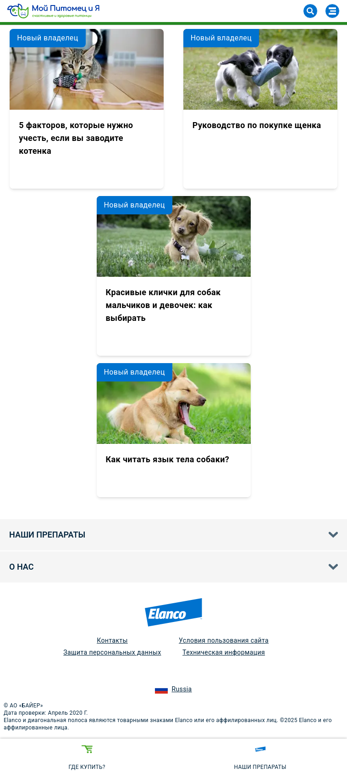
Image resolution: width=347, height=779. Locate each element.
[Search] (310, 11)
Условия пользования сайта (224, 640)
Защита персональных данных (112, 652)
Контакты (112, 640)
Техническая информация (223, 652)
